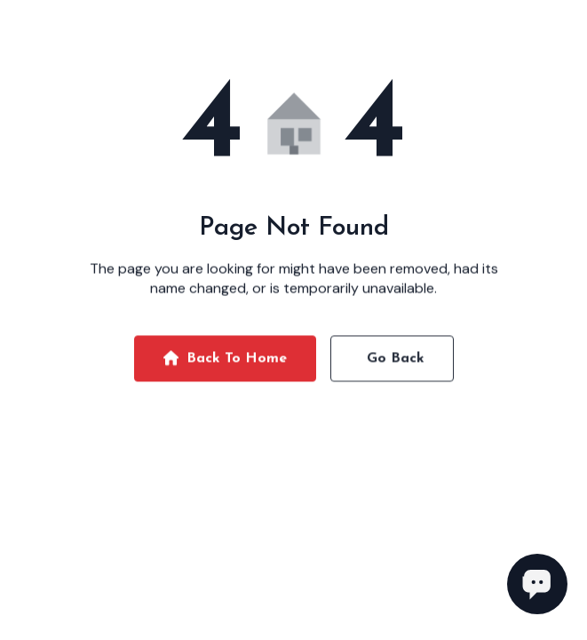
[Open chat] (537, 584)
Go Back (395, 361)
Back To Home (225, 361)
